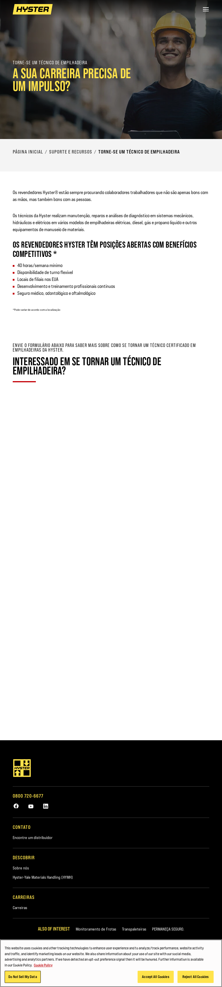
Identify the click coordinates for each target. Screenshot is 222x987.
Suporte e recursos (70, 152)
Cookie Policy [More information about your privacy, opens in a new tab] (43, 965)
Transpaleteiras (134, 929)
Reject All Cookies (195, 976)
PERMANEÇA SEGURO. (168, 929)
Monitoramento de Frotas (96, 929)
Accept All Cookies (155, 976)
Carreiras (20, 907)
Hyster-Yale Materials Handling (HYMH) (43, 877)
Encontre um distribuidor (33, 837)
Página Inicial (28, 152)
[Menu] (205, 9)
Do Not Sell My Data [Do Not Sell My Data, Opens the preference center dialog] (22, 976)
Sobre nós (21, 868)
